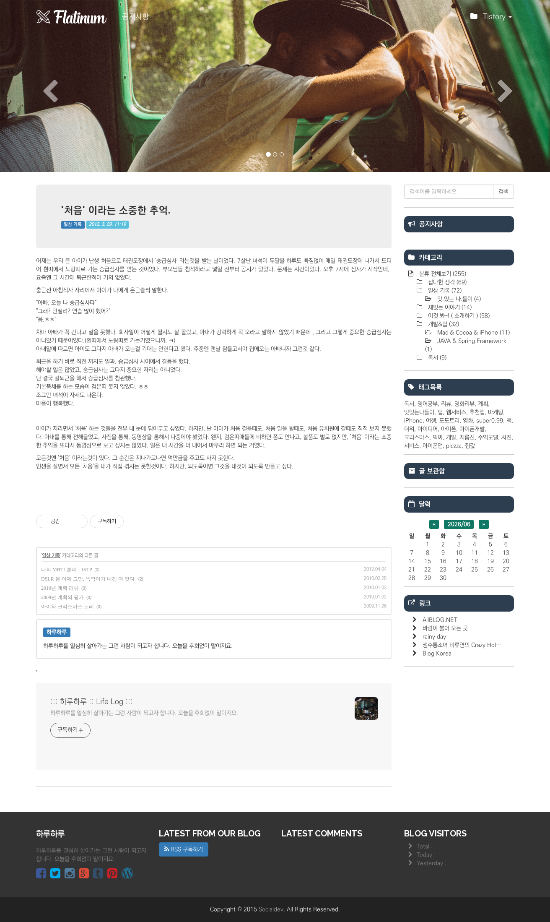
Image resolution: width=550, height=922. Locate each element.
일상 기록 (73, 224)
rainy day (434, 636)
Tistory (491, 19)
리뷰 (446, 404)
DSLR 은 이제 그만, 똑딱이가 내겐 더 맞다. (88, 579)
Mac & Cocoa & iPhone (473, 332)
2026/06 (459, 524)
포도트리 (449, 420)
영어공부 (428, 404)
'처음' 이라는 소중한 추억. (116, 210)
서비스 (411, 446)
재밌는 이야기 (449, 307)
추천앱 (477, 412)
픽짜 (438, 437)
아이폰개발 (472, 429)
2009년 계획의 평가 (62, 597)
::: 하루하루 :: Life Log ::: (91, 702)
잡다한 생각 (446, 282)
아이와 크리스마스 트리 (67, 606)
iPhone (413, 420)
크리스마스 (416, 437)
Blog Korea (437, 653)
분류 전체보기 (442, 274)
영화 (468, 420)
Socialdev (271, 909)
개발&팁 (442, 324)
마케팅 (495, 412)
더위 (409, 429)
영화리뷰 (464, 404)
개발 (451, 437)
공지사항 (135, 17)
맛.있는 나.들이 (458, 299)
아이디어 (428, 429)
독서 (436, 357)
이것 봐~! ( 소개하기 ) (458, 316)
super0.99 (489, 420)
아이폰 (448, 429)
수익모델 (488, 437)
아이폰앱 (433, 446)
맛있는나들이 (419, 412)
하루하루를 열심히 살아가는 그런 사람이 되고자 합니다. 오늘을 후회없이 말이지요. (144, 713)
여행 (431, 420)
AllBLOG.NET (440, 620)
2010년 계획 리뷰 (60, 588)
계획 (483, 404)
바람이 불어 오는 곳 (445, 628)
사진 (506, 437)
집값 (470, 446)
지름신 (467, 437)
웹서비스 (456, 412)
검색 (503, 191)
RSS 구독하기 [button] (183, 849)
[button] (41, 86)
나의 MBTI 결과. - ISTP (66, 570)
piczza (454, 446)
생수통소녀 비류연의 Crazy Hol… (462, 645)
